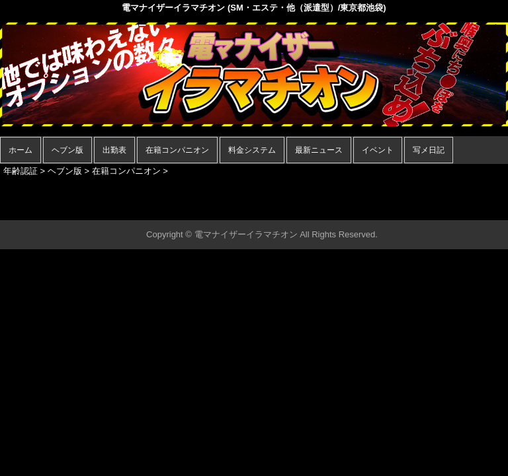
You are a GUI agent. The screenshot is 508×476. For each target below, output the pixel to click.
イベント (378, 150)
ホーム (20, 150)
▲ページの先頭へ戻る (458, 208)
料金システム (252, 150)
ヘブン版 (67, 150)
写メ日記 (428, 150)
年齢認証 (20, 171)
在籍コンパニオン (177, 150)
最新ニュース (319, 150)
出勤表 (114, 150)
